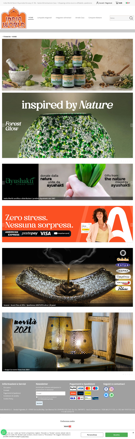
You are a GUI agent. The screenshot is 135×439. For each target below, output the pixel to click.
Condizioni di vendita (11, 396)
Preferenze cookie (67, 421)
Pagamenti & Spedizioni (12, 393)
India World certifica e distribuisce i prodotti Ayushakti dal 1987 (29, 198)
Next (131, 125)
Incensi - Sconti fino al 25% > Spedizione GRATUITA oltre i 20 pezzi (30, 305)
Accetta (116, 435)
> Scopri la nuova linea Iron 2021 (17, 370)
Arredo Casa (80, 18)
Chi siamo (7, 387)
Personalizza (92, 435)
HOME (30, 18)
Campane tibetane (95, 18)
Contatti (6, 390)
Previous (3, 125)
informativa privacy (46, 399)
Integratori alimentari (63, 18)
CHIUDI (133, 433)
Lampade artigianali (44, 18)
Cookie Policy (25, 436)
